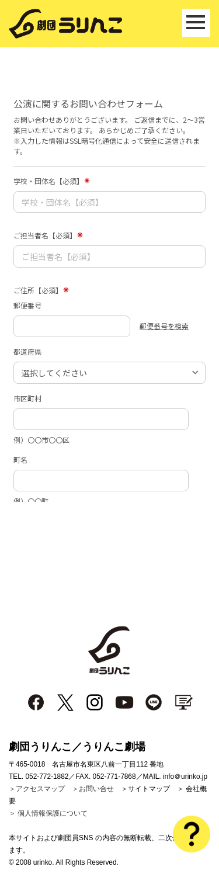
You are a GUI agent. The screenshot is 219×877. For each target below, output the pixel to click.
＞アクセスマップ (37, 789)
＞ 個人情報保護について (48, 813)
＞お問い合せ (93, 789)
